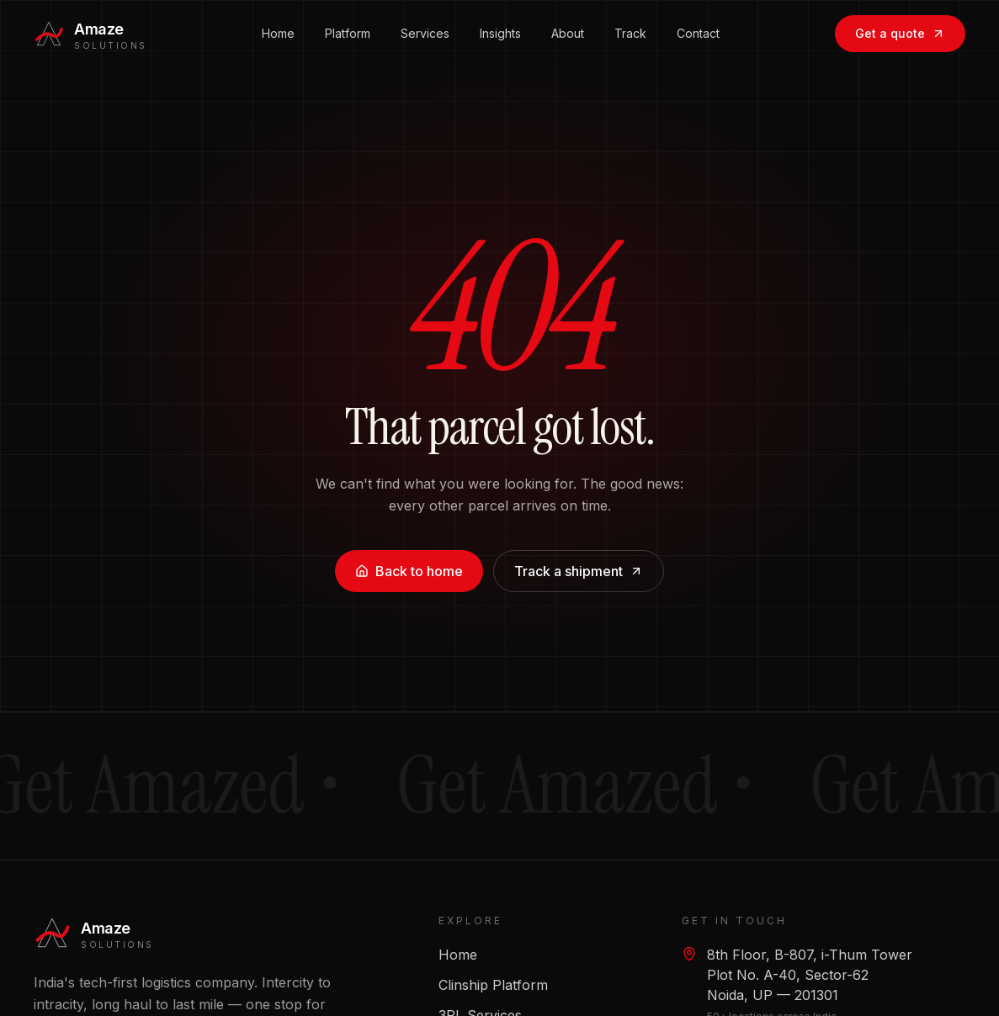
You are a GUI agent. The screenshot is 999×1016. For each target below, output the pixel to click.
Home (278, 19)
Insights (500, 19)
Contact (698, 19)
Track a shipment (578, 571)
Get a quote (900, 19)
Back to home (409, 571)
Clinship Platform (493, 984)
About (567, 19)
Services (425, 19)
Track (630, 19)
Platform (347, 19)
